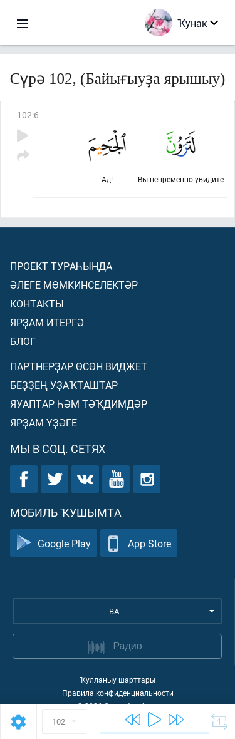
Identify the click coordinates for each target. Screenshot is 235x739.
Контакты (37, 303)
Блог (23, 341)
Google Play (53, 543)
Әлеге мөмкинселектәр (74, 284)
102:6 (28, 115)
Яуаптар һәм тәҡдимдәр (78, 403)
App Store (139, 543)
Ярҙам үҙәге (43, 422)
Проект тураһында (61, 265)
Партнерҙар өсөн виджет (78, 366)
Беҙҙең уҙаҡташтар (64, 384)
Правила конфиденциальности (118, 693)
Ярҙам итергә (47, 322)
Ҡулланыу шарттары (117, 679)
